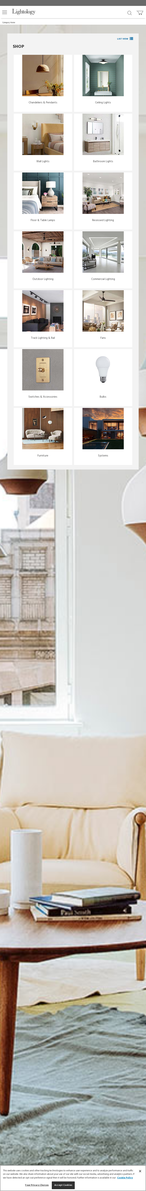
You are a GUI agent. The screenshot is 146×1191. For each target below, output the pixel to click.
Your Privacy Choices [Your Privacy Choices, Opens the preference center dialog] (37, 1185)
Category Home (8, 22)
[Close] (140, 1171)
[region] (73, 1178)
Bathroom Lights (103, 161)
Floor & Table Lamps (43, 220)
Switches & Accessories (42, 397)
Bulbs (103, 397)
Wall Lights (42, 161)
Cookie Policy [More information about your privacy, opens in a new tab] (125, 1178)
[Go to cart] (140, 12)
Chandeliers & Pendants (43, 102)
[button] (4, 12)
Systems (103, 456)
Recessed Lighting (103, 220)
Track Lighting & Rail (43, 338)
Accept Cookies (63, 1185)
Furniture (42, 456)
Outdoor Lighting (43, 279)
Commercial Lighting (103, 279)
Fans (103, 338)
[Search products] (129, 12)
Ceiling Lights (103, 102)
